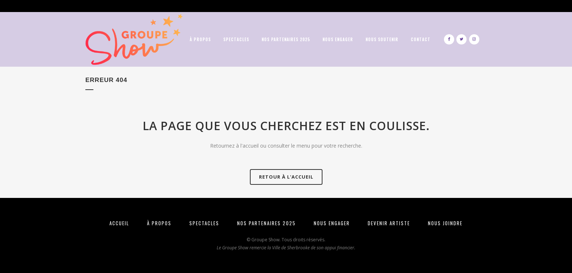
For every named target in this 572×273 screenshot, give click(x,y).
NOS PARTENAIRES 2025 (266, 223)
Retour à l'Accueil (286, 176)
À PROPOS (159, 223)
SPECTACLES (204, 223)
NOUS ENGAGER (332, 223)
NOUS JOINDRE (445, 223)
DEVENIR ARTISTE (389, 223)
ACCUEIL (119, 223)
